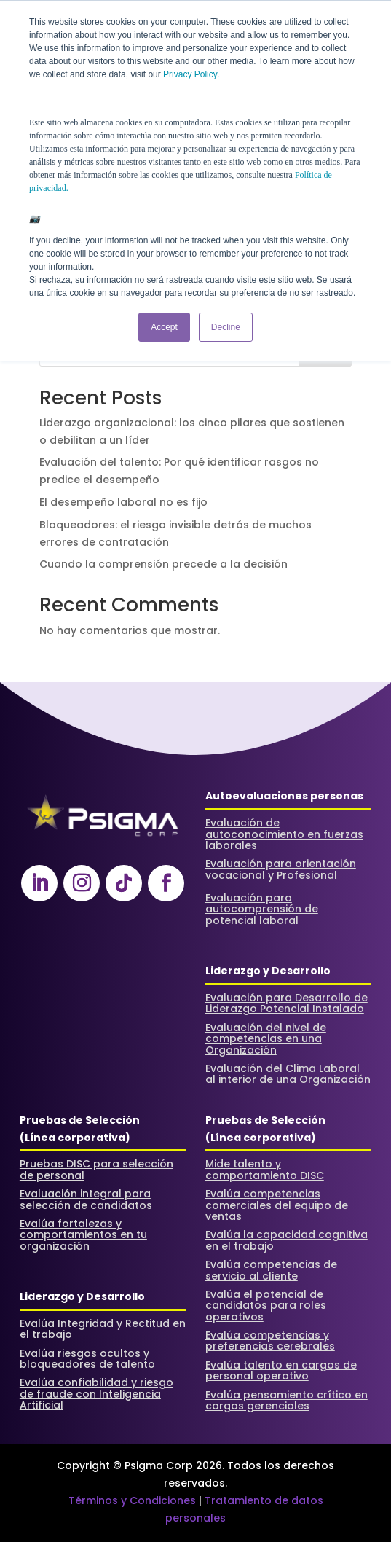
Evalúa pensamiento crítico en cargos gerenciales (286, 1400)
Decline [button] (225, 327)
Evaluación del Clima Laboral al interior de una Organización (288, 1074)
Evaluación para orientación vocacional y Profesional (280, 869)
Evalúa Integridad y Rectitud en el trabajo (103, 1329)
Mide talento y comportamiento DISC (264, 1169)
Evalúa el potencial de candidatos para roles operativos (265, 1305)
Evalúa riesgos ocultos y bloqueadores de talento (87, 1358)
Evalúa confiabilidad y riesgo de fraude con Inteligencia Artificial (96, 1393)
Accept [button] (164, 327)
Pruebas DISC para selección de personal (96, 1169)
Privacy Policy (190, 74)
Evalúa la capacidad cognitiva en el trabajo (286, 1240)
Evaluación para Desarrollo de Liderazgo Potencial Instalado (286, 1003)
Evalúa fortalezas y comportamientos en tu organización (83, 1234)
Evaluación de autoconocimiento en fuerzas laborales (284, 834)
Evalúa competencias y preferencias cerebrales (270, 1340)
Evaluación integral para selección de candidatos (86, 1199)
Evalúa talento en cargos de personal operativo (281, 1370)
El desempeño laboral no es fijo (123, 502)
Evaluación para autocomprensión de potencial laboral (261, 909)
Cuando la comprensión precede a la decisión (163, 564)
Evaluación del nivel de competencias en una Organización (265, 1038)
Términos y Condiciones (132, 1500)
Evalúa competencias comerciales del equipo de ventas (276, 1205)
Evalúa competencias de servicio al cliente (271, 1270)
